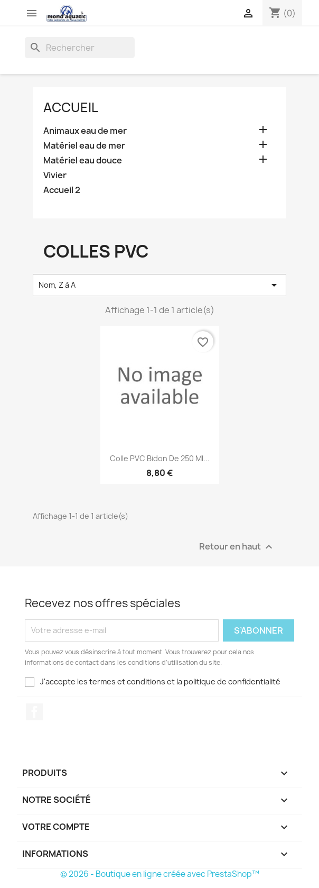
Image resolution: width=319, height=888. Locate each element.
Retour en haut (237, 546)
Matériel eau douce (82, 160)
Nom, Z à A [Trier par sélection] (159, 285)
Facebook (34, 711)
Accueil (70, 107)
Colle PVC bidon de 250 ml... (160, 458)
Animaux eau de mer (85, 130)
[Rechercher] (80, 47)
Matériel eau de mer (84, 145)
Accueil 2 (61, 190)
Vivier (55, 175)
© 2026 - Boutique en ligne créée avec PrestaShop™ (159, 874)
